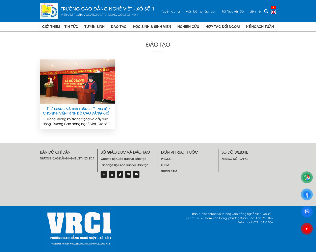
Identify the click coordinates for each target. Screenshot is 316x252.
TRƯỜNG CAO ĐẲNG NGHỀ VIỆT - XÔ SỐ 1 (108, 8)
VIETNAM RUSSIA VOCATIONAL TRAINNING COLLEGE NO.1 (99, 14)
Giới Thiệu (51, 27)
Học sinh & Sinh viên (152, 27)
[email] (128, 174)
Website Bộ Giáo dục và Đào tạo (123, 158)
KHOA (165, 165)
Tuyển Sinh (94, 27)
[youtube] (136, 174)
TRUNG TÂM (169, 171)
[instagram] (112, 174)
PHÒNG (166, 158)
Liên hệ (255, 11)
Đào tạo (119, 27)
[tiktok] (120, 174)
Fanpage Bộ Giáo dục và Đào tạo (124, 165)
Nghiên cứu (188, 27)
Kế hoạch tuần (260, 27)
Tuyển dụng (170, 11)
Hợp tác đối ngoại (223, 27)
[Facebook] (104, 174)
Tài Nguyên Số (233, 11)
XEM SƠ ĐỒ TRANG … (236, 158)
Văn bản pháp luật (201, 11)
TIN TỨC (71, 27)
